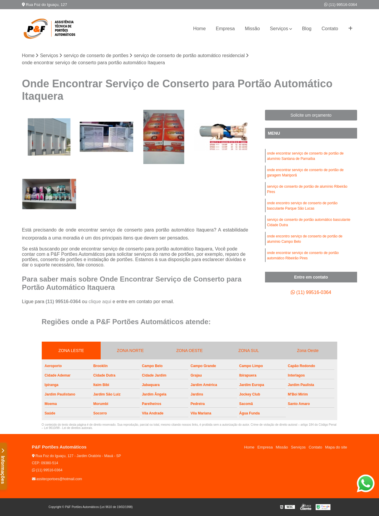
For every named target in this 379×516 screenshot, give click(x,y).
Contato (330, 28)
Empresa (225, 28)
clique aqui (100, 301)
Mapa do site (336, 447)
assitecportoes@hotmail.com (57, 479)
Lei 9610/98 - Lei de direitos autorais (68, 428)
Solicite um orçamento (311, 115)
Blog (306, 28)
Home (199, 28)
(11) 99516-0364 (340, 4)
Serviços (279, 28)
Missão (252, 28)
